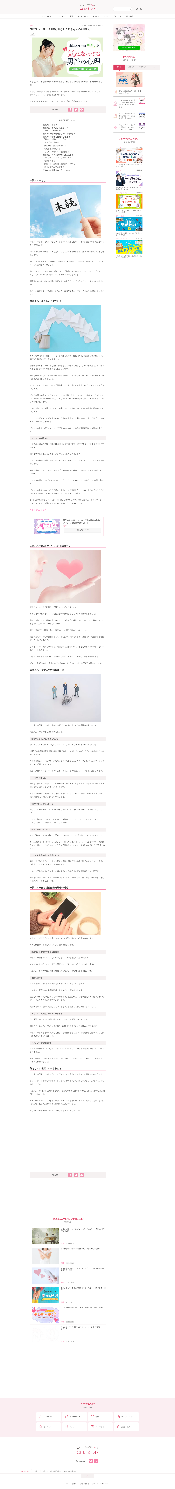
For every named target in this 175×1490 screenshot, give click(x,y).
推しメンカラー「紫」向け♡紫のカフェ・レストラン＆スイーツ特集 (127, 127)
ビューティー (74, 1417)
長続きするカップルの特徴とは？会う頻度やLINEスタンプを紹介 (83, 1288)
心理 (33, 34)
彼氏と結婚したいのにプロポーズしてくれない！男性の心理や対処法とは (83, 1230)
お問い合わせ (84, 1484)
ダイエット (99, 1427)
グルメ (118, 147)
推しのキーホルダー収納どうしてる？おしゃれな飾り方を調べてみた (127, 116)
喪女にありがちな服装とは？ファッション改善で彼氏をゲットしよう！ (83, 1328)
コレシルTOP (25, 1471)
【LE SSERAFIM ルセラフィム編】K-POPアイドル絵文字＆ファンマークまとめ (127, 103)
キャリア (47, 1427)
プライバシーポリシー (100, 1484)
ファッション (121, 170)
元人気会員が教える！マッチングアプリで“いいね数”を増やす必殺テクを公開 (83, 1269)
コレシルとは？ (71, 1484)
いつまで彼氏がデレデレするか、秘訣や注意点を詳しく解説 (82, 1307)
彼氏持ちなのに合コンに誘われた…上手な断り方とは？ (80, 1249)
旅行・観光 (120, 216)
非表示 (73, 120)
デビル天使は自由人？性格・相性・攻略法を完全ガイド (130, 92)
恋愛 (31, 25)
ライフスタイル (121, 193)
